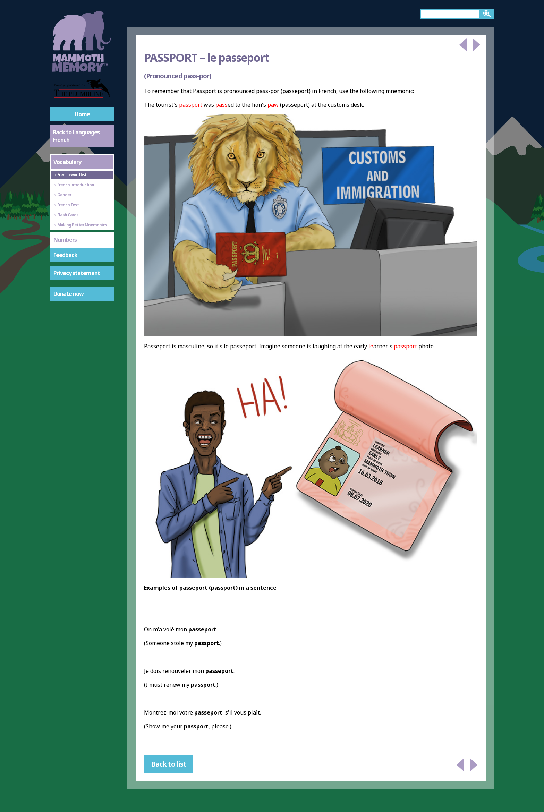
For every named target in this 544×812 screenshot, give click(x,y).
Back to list (168, 764)
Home (82, 114)
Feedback (65, 255)
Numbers (65, 239)
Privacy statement (76, 273)
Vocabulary (67, 162)
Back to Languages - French (77, 136)
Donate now (68, 294)
